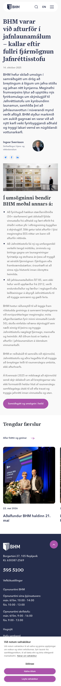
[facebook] (11, 157)
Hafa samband (11, 635)
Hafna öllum (30, 674)
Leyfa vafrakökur (30, 681)
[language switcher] (44, 7)
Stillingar (30, 666)
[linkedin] (17, 157)
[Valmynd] (52, 6)
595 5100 (13, 570)
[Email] (5, 157)
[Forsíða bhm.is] (11, 7)
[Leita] (36, 7)
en (44, 6)
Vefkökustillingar (13, 580)
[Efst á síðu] (54, 544)
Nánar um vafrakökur (27, 658)
